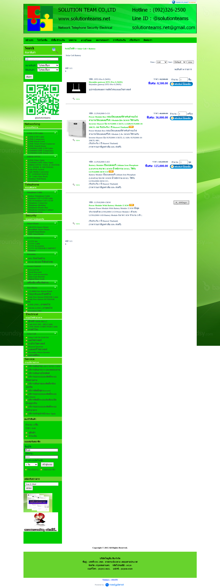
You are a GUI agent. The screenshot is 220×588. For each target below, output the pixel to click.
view (76, 99)
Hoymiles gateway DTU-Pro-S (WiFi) (106, 82)
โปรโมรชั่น (42, 40)
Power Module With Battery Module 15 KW (109, 205)
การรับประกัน (119, 40)
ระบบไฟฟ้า (70, 48)
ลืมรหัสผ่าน (33, 470)
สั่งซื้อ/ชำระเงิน (58, 40)
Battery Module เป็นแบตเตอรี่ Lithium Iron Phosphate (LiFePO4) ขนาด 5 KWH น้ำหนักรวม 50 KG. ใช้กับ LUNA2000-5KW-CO (113, 168)
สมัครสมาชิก (49, 470)
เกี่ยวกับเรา (135, 40)
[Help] (37, 77)
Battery (92, 48)
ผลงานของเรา (102, 40)
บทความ (72, 40)
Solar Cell (82, 48)
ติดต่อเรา (148, 40)
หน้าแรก (29, 40)
